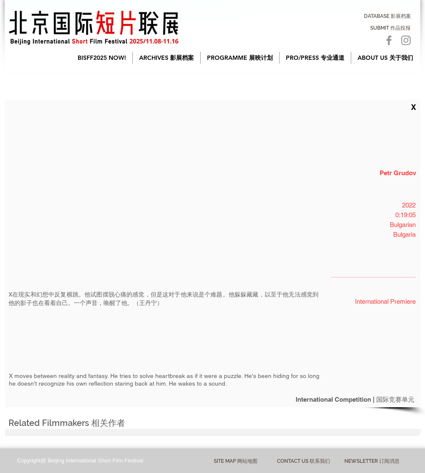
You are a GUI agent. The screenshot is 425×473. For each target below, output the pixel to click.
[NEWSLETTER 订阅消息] (372, 461)
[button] (166, 58)
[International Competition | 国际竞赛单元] (213, 399)
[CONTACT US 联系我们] (303, 461)
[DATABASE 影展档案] (387, 16)
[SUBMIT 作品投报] (390, 28)
